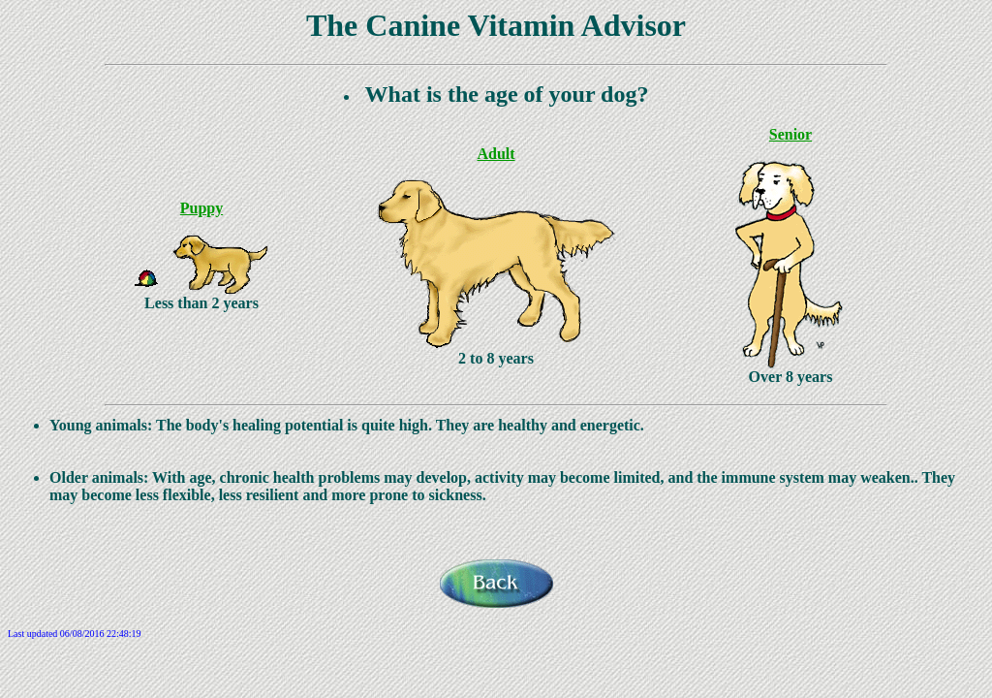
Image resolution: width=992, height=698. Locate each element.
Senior (790, 134)
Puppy (201, 208)
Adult (495, 153)
